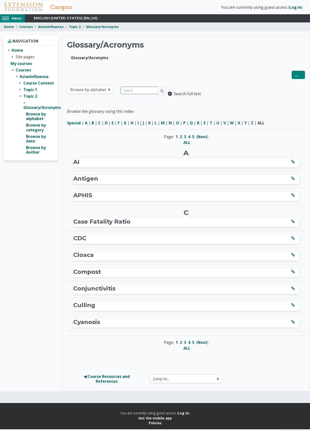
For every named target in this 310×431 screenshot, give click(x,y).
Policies (155, 424)
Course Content (38, 84)
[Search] (139, 92)
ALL (186, 144)
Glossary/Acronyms (102, 28)
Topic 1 (30, 91)
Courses (26, 28)
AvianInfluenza (50, 28)
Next (202, 138)
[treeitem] (31, 103)
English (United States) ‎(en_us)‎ (65, 20)
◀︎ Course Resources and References (107, 380)
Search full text (187, 95)
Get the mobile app (155, 419)
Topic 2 (75, 28)
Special (74, 124)
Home (9, 28)
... (300, 76)
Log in (295, 8)
